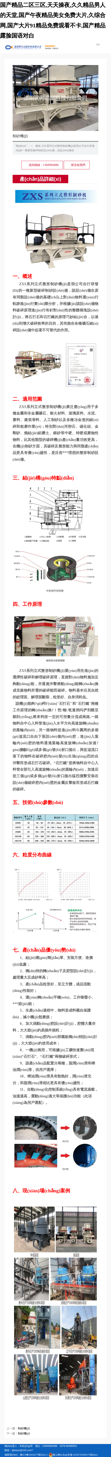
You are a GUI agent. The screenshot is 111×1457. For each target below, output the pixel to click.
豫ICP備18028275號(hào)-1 (34, 1454)
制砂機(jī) (24, 1428)
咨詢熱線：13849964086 (44, 164)
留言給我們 (78, 164)
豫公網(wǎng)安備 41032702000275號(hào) (73, 1454)
